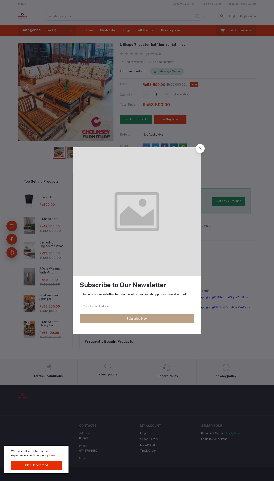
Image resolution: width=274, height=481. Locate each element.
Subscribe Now (137, 318)
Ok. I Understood (36, 465)
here (52, 455)
